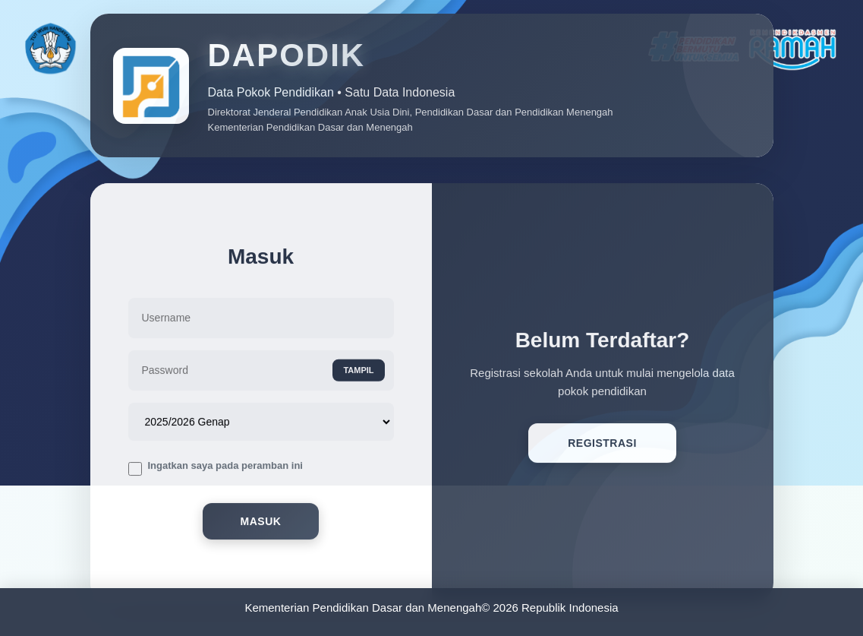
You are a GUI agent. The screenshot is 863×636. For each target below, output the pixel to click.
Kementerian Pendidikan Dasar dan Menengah (362, 607)
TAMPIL (358, 373)
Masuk (261, 524)
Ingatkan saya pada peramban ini (225, 467)
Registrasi (602, 446)
